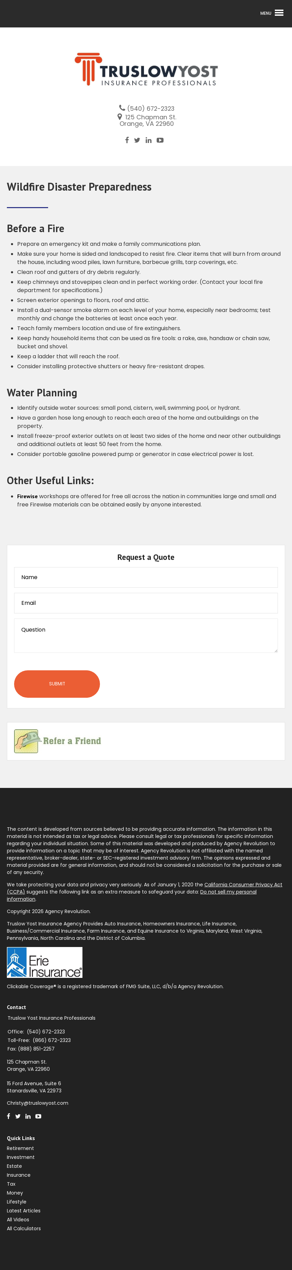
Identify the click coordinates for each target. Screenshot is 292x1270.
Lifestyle (16, 1201)
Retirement (20, 1148)
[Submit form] (57, 684)
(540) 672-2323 (151, 108)
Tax (11, 1184)
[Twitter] (140, 140)
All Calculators (24, 1228)
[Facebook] (129, 140)
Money (15, 1192)
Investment (21, 1157)
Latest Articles (24, 1210)
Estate (14, 1166)
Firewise (27, 496)
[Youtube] (163, 140)
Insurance (19, 1175)
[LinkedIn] (151, 140)
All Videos (18, 1219)
